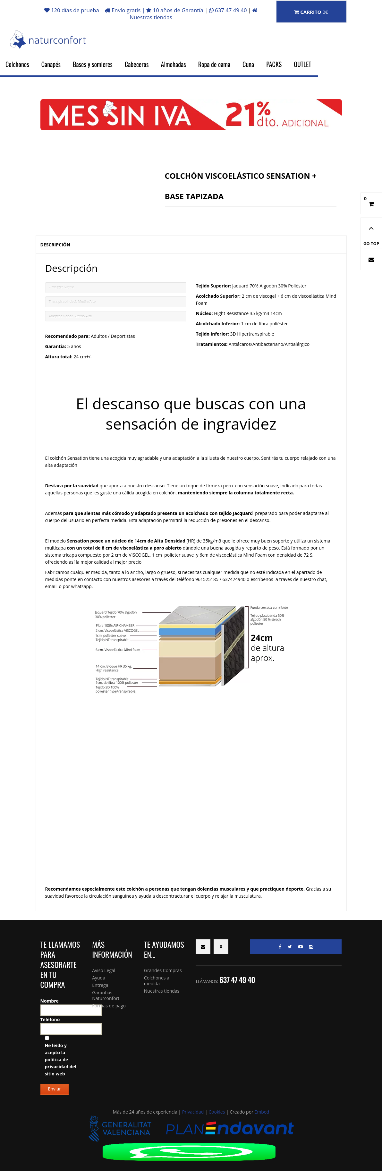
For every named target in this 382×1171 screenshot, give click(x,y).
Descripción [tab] (55, 245)
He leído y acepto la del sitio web (61, 1059)
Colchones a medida (156, 981)
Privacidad (193, 1112)
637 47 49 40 (228, 10)
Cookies (216, 1112)
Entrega (100, 985)
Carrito (311, 12)
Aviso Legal (103, 970)
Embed (261, 1112)
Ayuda (98, 978)
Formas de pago (109, 1006)
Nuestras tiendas (161, 991)
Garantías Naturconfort (105, 995)
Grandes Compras (163, 970)
